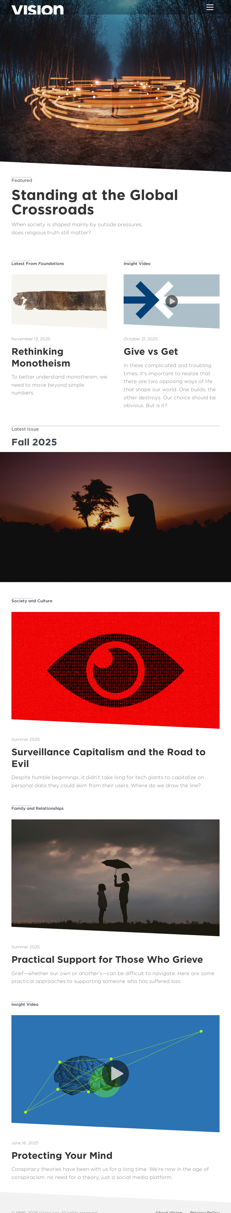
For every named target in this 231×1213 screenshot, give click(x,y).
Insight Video (137, 263)
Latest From (37, 263)
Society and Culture (31, 600)
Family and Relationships (37, 808)
